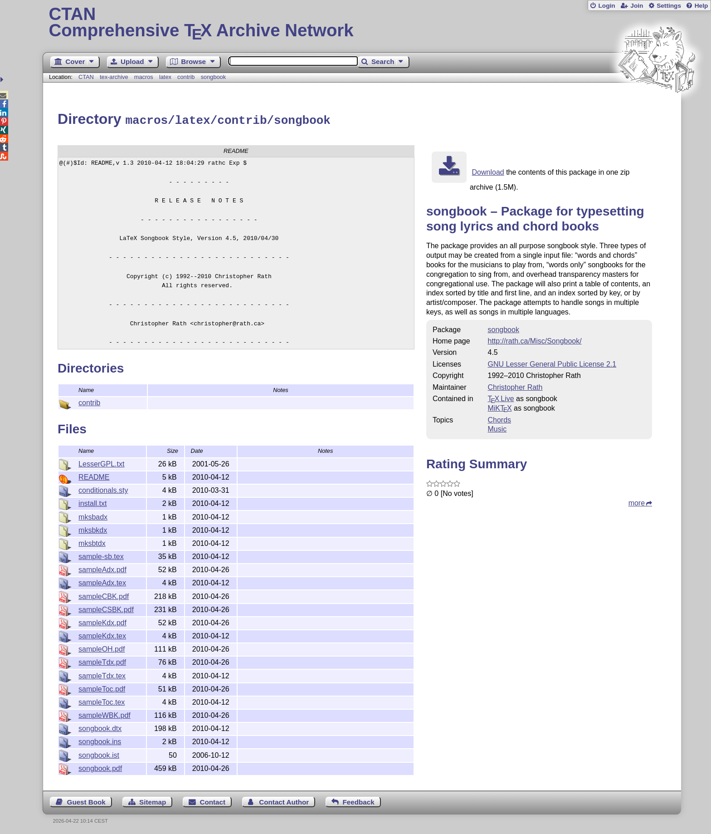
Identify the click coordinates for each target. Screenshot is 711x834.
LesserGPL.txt (101, 462)
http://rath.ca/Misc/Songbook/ (534, 339)
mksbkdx (92, 529)
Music (496, 428)
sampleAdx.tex (102, 581)
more (636, 501)
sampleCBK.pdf (103, 595)
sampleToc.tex (101, 701)
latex (165, 77)
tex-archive (114, 77)
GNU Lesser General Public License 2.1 (551, 363)
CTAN (86, 77)
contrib (186, 77)
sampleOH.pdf (101, 648)
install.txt (92, 502)
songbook (213, 77)
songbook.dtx (100, 727)
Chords (499, 418)
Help (701, 5)
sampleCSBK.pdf (106, 608)
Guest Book (86, 801)
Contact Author (284, 801)
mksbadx (92, 516)
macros (143, 77)
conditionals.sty (103, 489)
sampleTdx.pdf (102, 661)
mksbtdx (92, 542)
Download (488, 171)
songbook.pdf (100, 767)
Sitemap (152, 801)
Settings (669, 5)
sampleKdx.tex (102, 634)
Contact (213, 801)
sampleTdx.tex (102, 674)
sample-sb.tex (101, 555)
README (93, 476)
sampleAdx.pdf (102, 568)
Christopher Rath (514, 386)
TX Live (500, 397)
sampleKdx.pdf (102, 621)
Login (606, 5)
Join (636, 5)
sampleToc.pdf (101, 688)
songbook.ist (98, 754)
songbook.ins (99, 740)
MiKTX (499, 407)
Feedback (359, 801)
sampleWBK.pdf (104, 714)
